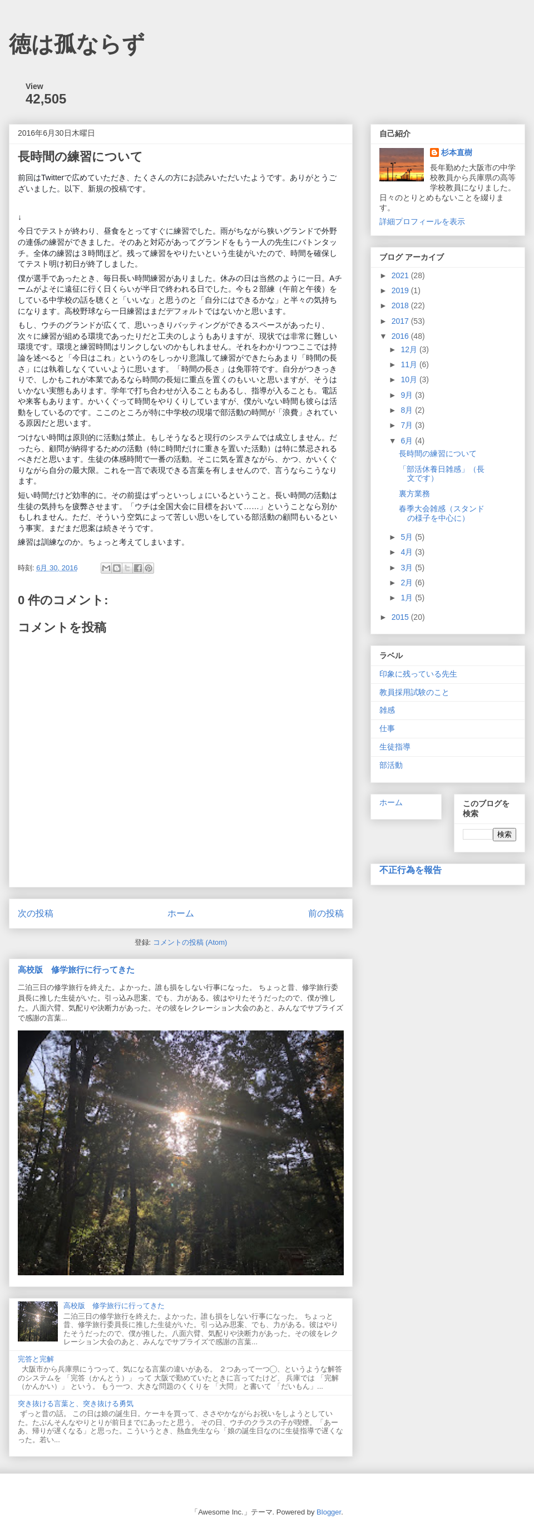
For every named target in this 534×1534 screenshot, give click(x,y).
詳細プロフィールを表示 (422, 221)
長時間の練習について (438, 453)
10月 (409, 379)
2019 (401, 290)
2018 (401, 305)
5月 (407, 536)
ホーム (180, 913)
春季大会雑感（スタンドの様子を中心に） (441, 513)
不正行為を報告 (410, 870)
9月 (407, 395)
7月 (407, 425)
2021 (401, 275)
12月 (409, 349)
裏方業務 (414, 493)
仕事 (387, 728)
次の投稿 (35, 913)
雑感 (387, 710)
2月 (407, 582)
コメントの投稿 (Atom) (190, 942)
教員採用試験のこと (414, 692)
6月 (407, 440)
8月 (407, 410)
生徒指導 (395, 746)
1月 (407, 597)
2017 (401, 321)
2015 (401, 617)
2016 (401, 336)
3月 (407, 567)
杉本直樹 (456, 152)
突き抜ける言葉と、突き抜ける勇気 (76, 1403)
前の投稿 (326, 913)
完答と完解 (36, 1359)
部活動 (391, 765)
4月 (407, 551)
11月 (409, 364)
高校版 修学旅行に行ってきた (76, 969)
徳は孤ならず (77, 44)
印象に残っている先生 (418, 673)
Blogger (329, 1512)
